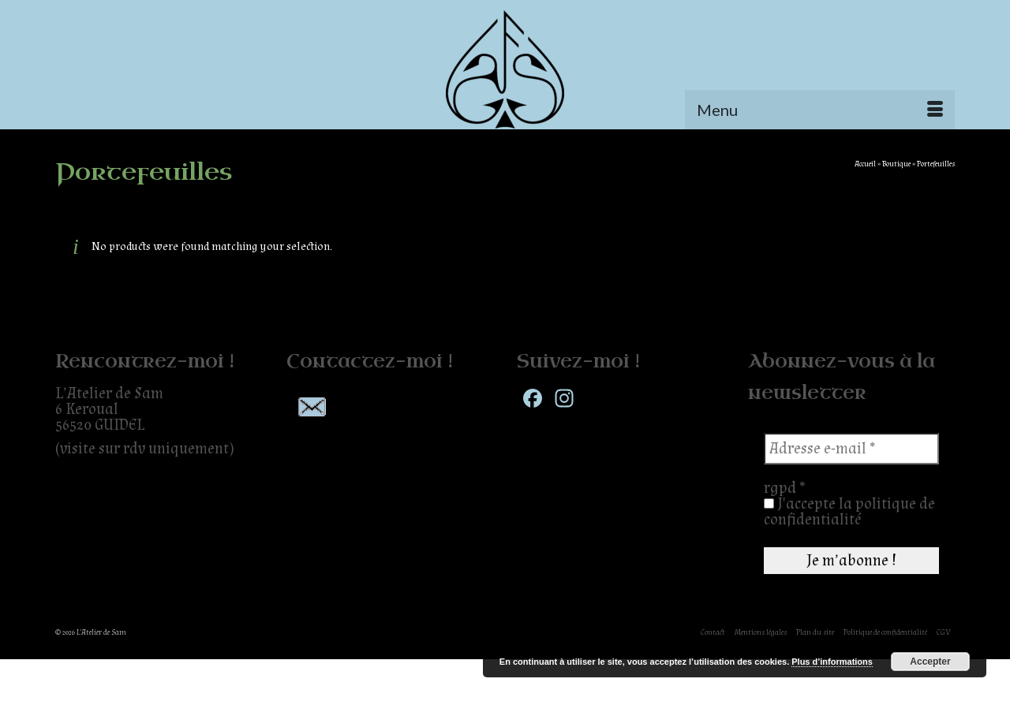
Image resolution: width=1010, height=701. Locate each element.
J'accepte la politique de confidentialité (849, 512)
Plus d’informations (832, 661)
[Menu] (820, 109)
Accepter (930, 661)
